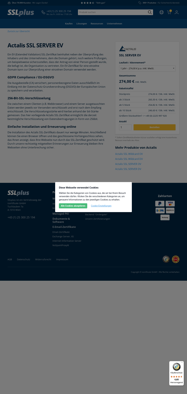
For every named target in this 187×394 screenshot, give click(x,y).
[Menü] (182, 363)
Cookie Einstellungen (101, 206)
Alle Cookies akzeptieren (73, 206)
